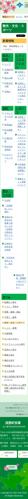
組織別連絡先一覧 (9, 454)
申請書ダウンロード (13, 366)
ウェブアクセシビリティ (14, 411)
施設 (5, 108)
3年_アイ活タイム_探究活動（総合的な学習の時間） (15, 388)
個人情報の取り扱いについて (17, 408)
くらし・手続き (11, 306)
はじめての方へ (11, 339)
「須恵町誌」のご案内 (8, 208)
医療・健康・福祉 (12, 312)
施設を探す (9, 360)
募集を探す (9, 355)
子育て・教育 (10, 317)
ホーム (19, 17)
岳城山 (7, 91)
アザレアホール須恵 (8, 116)
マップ (7, 64)
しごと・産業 (10, 328)
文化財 (7, 200)
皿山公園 (8, 78)
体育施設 (8, 125)
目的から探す (10, 349)
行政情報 (8, 333)
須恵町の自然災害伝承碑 (8, 246)
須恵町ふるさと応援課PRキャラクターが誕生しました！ (21, 92)
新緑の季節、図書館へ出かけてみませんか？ (21, 281)
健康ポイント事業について (21, 182)
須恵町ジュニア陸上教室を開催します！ (21, 123)
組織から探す (10, 302)
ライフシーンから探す (14, 344)
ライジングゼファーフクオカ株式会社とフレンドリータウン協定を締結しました (21, 147)
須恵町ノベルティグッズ (21, 75)
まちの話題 (9, 371)
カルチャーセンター (8, 158)
